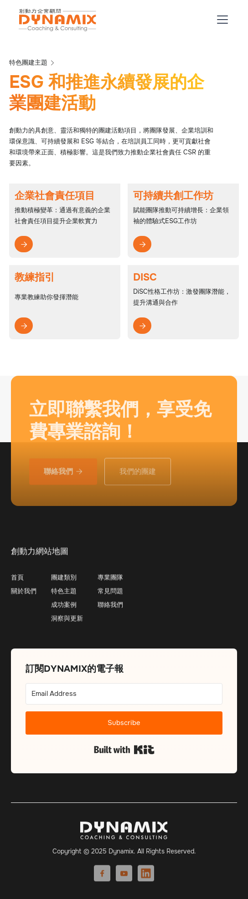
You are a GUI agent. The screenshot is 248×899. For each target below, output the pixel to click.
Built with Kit (124, 749)
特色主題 (64, 595)
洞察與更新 (67, 622)
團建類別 (64, 581)
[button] (221, 20)
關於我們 (23, 595)
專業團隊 (110, 581)
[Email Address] (124, 694)
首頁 (17, 581)
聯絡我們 (110, 608)
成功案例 (64, 608)
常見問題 (110, 595)
